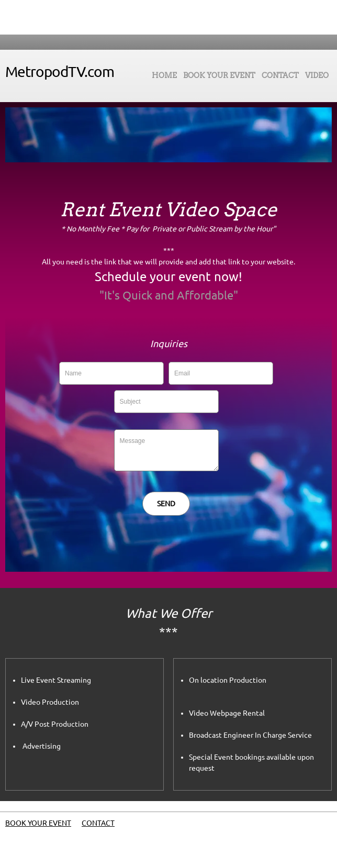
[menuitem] (164, 78)
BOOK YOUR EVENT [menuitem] (38, 823)
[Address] (179, 17)
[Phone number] (147, 17)
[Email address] (163, 17)
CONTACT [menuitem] (98, 823)
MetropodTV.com (59, 71)
